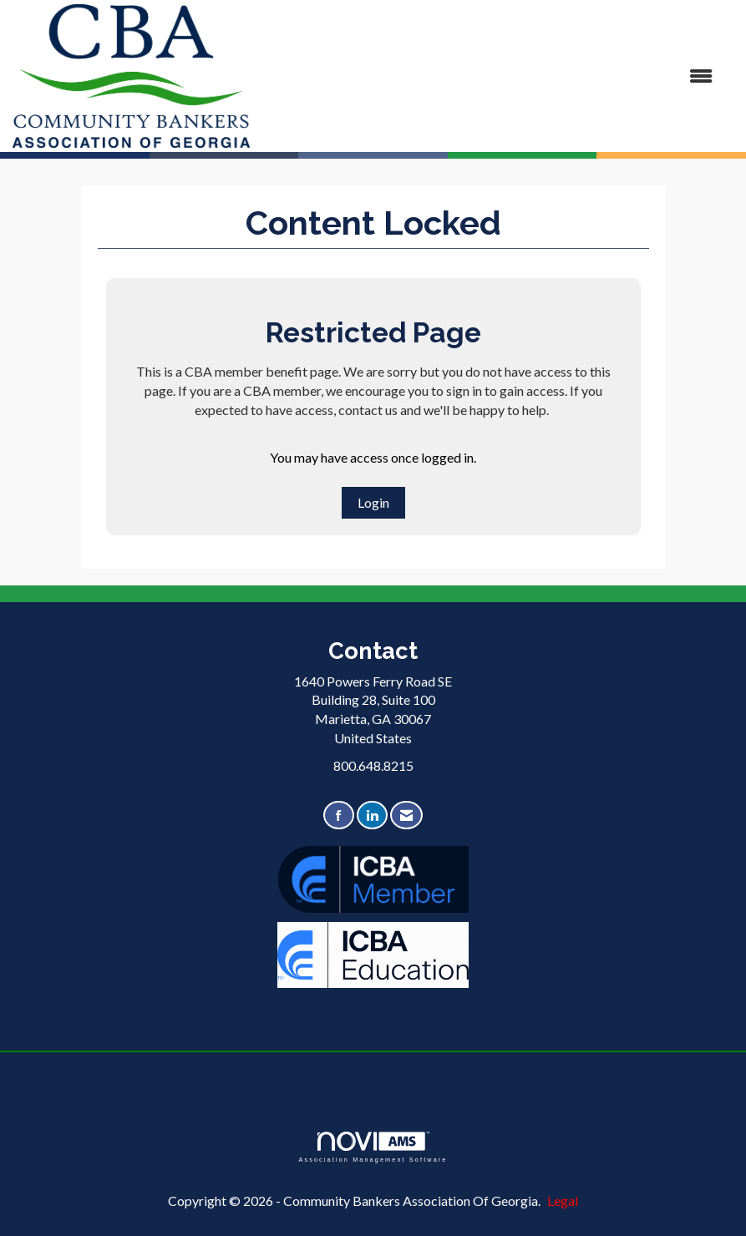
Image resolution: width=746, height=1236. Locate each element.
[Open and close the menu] (489, 76)
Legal (562, 1200)
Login (373, 502)
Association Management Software (372, 1147)
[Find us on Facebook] (338, 815)
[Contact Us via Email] (406, 815)
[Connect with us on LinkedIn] (372, 815)
